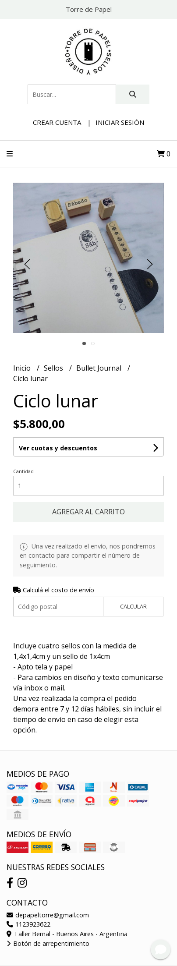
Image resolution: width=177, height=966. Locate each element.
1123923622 (28, 924)
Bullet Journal (99, 368)
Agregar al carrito (88, 512)
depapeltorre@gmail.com (48, 915)
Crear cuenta (57, 122)
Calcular (133, 606)
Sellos (54, 368)
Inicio (22, 368)
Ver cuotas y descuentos (58, 448)
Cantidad (23, 471)
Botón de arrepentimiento (48, 943)
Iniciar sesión (120, 122)
